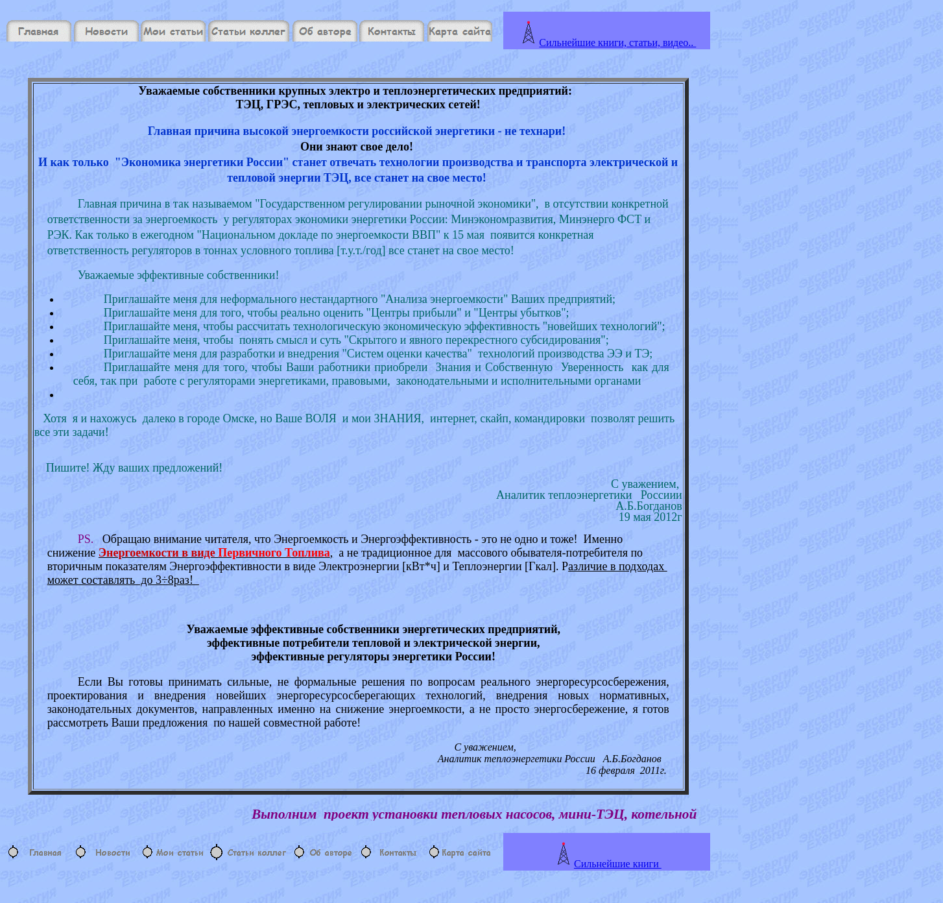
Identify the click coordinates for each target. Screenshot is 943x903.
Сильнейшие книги (618, 863)
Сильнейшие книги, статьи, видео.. (617, 42)
